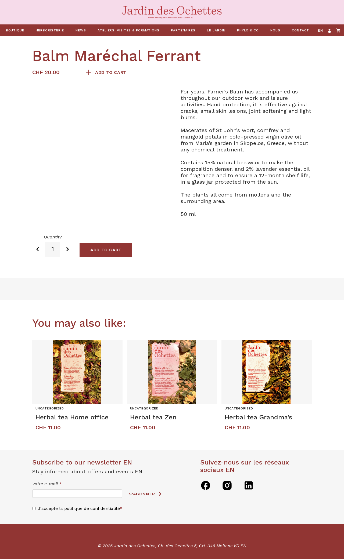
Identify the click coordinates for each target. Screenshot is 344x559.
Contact (300, 30)
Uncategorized (49, 408)
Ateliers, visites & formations (128, 30)
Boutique (15, 30)
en (320, 30)
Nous (275, 30)
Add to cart (110, 72)
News (81, 30)
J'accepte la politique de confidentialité (79, 508)
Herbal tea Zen (153, 417)
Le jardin (216, 30)
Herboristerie (50, 30)
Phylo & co (248, 30)
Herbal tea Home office (72, 417)
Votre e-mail (47, 483)
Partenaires (183, 30)
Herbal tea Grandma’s (258, 417)
